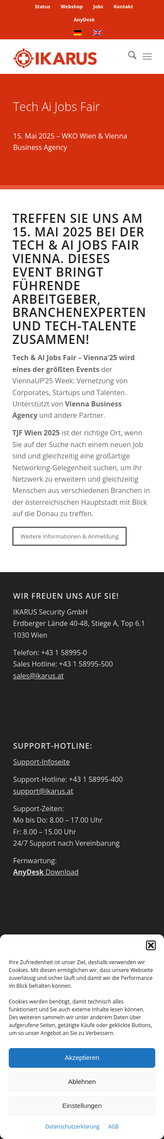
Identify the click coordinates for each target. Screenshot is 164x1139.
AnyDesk (83, 19)
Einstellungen (81, 1105)
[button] (151, 945)
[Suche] (127, 56)
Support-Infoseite (41, 762)
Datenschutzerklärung (72, 1126)
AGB (113, 1126)
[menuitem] (43, 6)
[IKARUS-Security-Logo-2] (68, 56)
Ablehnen (82, 1081)
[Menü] (147, 56)
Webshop (72, 6)
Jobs (98, 6)
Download (46, 872)
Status (42, 6)
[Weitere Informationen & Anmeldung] (69, 536)
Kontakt (123, 6)
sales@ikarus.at (38, 676)
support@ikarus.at (43, 791)
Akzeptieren (82, 1057)
